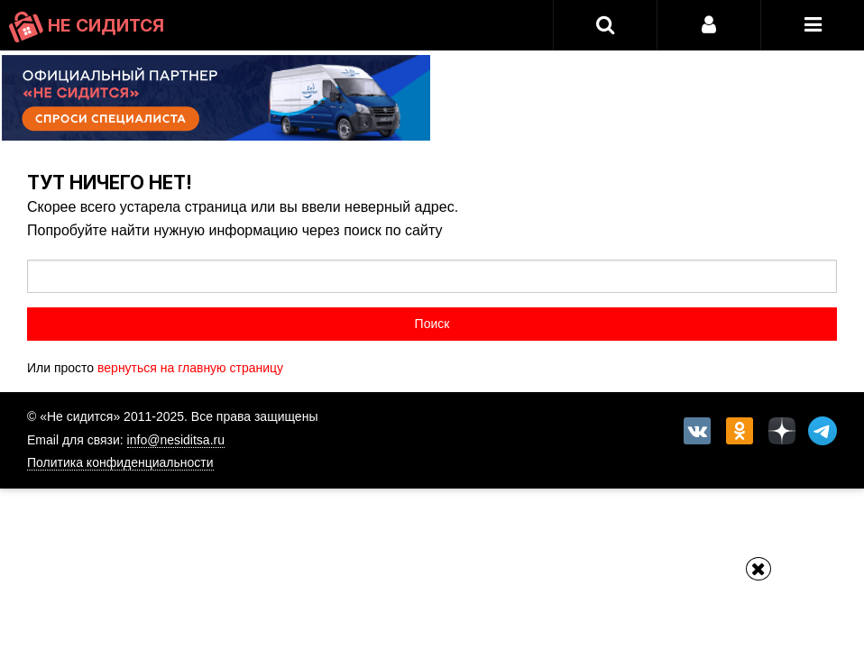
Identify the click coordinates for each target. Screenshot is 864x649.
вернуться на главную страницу (190, 368)
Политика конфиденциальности (120, 462)
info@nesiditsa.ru (176, 440)
